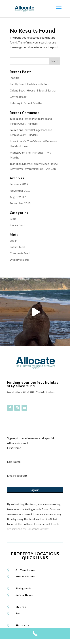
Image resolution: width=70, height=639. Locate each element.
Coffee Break (18, 96)
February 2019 (19, 184)
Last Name (13, 461)
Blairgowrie (23, 587)
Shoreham (22, 624)
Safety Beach (24, 594)
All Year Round (26, 569)
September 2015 (20, 203)
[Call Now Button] (35, 633)
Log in (13, 240)
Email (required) (18, 474)
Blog (13, 218)
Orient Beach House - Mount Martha (33, 90)
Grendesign (51, 391)
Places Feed (17, 225)
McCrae (21, 605)
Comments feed (19, 253)
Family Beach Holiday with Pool (29, 84)
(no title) (15, 77)
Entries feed (17, 247)
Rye (18, 612)
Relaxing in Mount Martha (26, 103)
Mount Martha (25, 575)
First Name (14, 447)
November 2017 (20, 190)
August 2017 (18, 197)
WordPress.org (19, 259)
